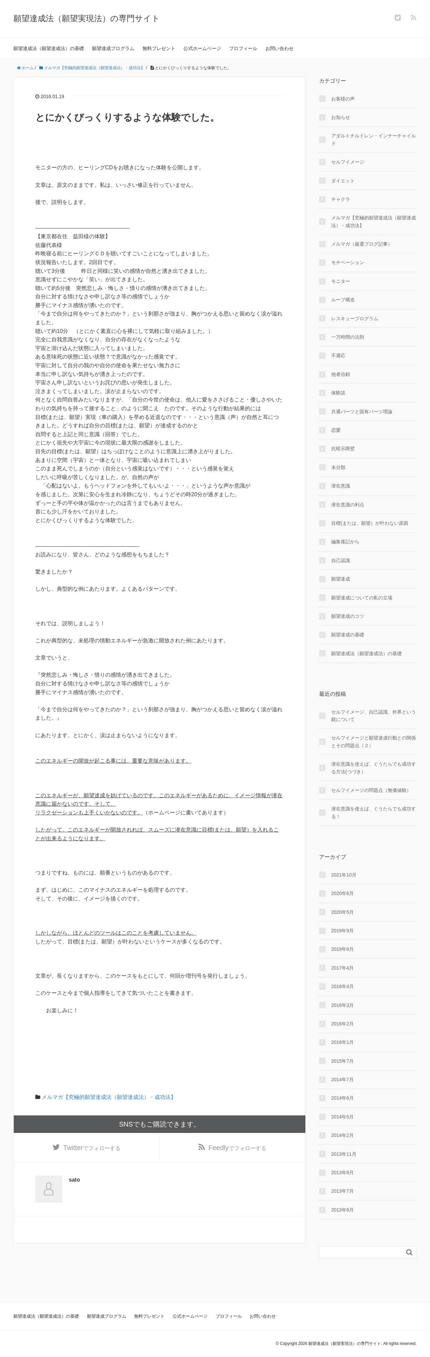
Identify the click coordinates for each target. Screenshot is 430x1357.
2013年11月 (343, 1154)
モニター (340, 281)
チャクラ (340, 199)
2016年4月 (342, 986)
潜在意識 (340, 486)
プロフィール (243, 48)
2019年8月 (342, 949)
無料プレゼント (158, 48)
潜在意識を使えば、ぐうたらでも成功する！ (373, 812)
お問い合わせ (279, 48)
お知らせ (340, 117)
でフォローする (92, 1148)
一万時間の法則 (347, 337)
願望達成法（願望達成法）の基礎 (48, 48)
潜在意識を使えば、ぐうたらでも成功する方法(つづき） (373, 767)
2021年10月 (343, 875)
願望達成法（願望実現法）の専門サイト (86, 18)
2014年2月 (342, 1135)
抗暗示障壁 (343, 448)
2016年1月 (342, 1042)
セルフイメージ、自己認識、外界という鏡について (373, 715)
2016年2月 (342, 1023)
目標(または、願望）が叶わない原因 (369, 523)
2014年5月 (342, 1116)
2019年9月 (342, 930)
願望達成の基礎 (347, 634)
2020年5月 (342, 912)
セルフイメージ (347, 162)
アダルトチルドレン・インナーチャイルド (373, 139)
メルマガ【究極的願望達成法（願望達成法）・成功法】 (109, 1097)
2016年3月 (342, 1005)
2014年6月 (342, 1098)
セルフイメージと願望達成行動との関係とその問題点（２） (373, 741)
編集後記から (345, 541)
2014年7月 (342, 1079)
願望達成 (340, 579)
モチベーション (347, 262)
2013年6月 (342, 1210)
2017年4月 (342, 968)
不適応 (338, 355)
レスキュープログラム (354, 318)
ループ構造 (343, 299)
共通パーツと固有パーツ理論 (361, 411)
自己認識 (340, 560)
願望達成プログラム (113, 48)
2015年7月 (342, 1061)
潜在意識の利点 (347, 504)
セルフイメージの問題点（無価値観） (371, 790)
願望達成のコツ (347, 616)
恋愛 (336, 430)
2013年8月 (342, 1172)
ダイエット (343, 180)
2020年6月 (342, 893)
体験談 (338, 392)
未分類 (338, 467)
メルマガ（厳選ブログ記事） (361, 244)
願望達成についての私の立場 (361, 597)
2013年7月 (342, 1191)
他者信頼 (340, 374)
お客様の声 (343, 98)
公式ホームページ (202, 48)
